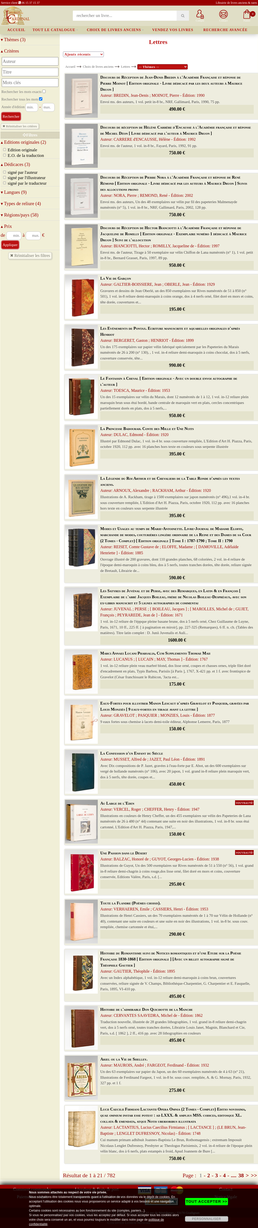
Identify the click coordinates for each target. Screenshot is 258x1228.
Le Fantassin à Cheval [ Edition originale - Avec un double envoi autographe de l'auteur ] (168, 384)
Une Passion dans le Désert (159, 856)
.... (233, 1175)
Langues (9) (14, 192)
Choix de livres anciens (114, 30)
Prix (6, 226)
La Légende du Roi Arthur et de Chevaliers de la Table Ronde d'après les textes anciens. (170, 484)
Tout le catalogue (54, 30)
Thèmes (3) (13, 39)
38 (241, 1175)
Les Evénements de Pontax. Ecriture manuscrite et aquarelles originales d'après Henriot (170, 334)
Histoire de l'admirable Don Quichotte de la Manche (151, 1012)
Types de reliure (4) (21, 203)
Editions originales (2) (23, 142)
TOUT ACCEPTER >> (206, 1201)
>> (254, 1175)
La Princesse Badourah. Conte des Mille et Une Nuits (147, 431)
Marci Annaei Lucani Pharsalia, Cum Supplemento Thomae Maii (155, 656)
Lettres (125, 66)
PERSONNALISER (206, 1219)
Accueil (16, 30)
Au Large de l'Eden (149, 806)
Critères (10, 51)
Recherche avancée (225, 30)
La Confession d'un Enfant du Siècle (152, 756)
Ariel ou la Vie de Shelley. (154, 1062)
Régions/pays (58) (20, 215)
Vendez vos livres (172, 30)
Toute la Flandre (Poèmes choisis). (154, 906)
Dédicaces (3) (15, 164)
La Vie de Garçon (157, 281)
